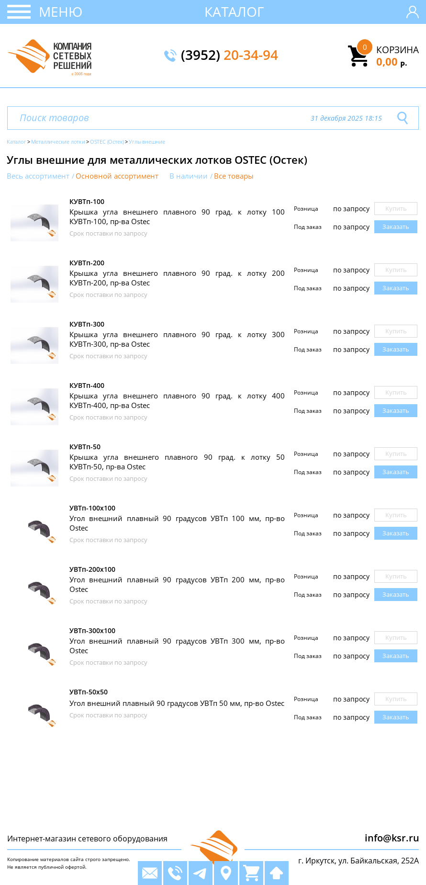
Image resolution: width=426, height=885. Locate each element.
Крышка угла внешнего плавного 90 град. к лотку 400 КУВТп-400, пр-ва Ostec (177, 400)
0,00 (391, 61)
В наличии (188, 176)
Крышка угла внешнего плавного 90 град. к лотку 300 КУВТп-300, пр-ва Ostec (177, 339)
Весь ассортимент (38, 176)
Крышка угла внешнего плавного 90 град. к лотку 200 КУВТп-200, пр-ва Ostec (177, 277)
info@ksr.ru (392, 837)
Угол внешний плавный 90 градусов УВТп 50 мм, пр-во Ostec (176, 703)
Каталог (234, 11)
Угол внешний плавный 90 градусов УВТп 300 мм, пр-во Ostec (177, 645)
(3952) (229, 55)
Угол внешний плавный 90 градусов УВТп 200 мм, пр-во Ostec (177, 584)
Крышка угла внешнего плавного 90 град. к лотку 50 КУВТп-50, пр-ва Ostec (177, 461)
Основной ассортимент (117, 176)
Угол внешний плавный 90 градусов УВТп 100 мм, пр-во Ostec (177, 523)
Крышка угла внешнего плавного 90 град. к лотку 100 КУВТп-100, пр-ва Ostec (177, 216)
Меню (60, 11)
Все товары (234, 176)
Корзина (397, 50)
